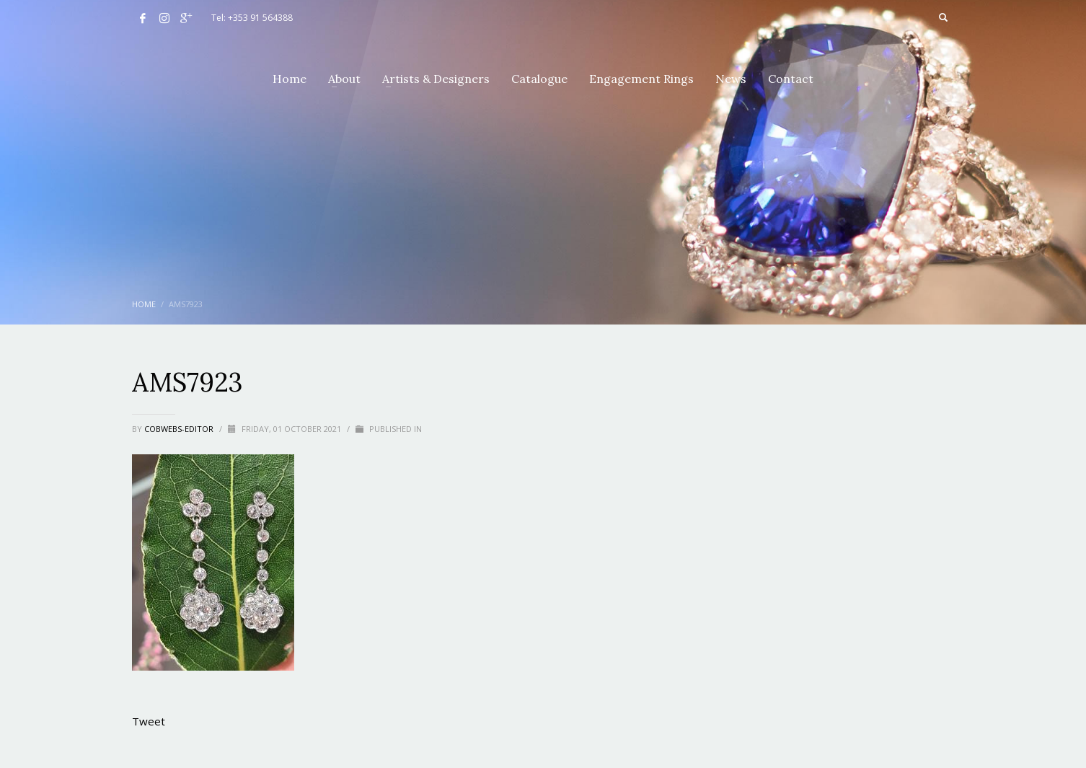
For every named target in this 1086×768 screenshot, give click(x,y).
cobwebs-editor (180, 428)
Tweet (148, 721)
